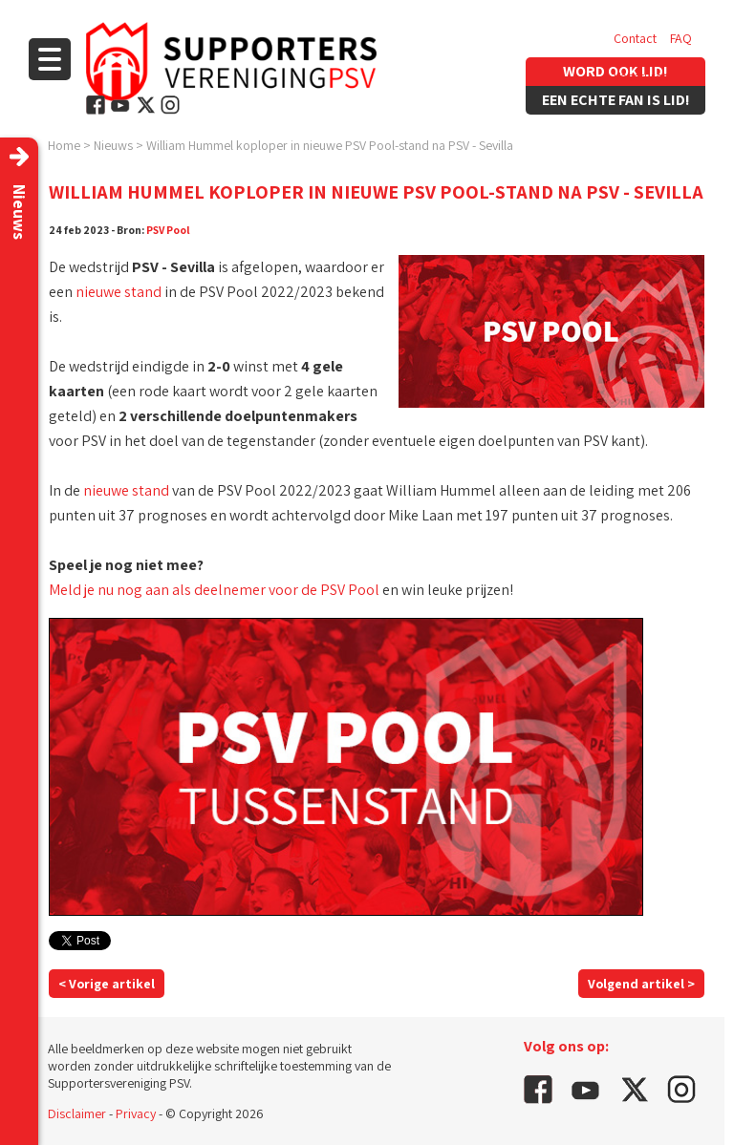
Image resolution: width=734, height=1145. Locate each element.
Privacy (136, 1113)
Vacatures (641, 76)
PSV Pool (168, 230)
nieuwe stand (119, 292)
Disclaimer (77, 1113)
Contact (635, 38)
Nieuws (113, 145)
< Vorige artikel (106, 983)
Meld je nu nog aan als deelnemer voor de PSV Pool (214, 590)
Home (64, 145)
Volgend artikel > (641, 983)
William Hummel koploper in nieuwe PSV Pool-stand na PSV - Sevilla (329, 145)
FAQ (681, 38)
